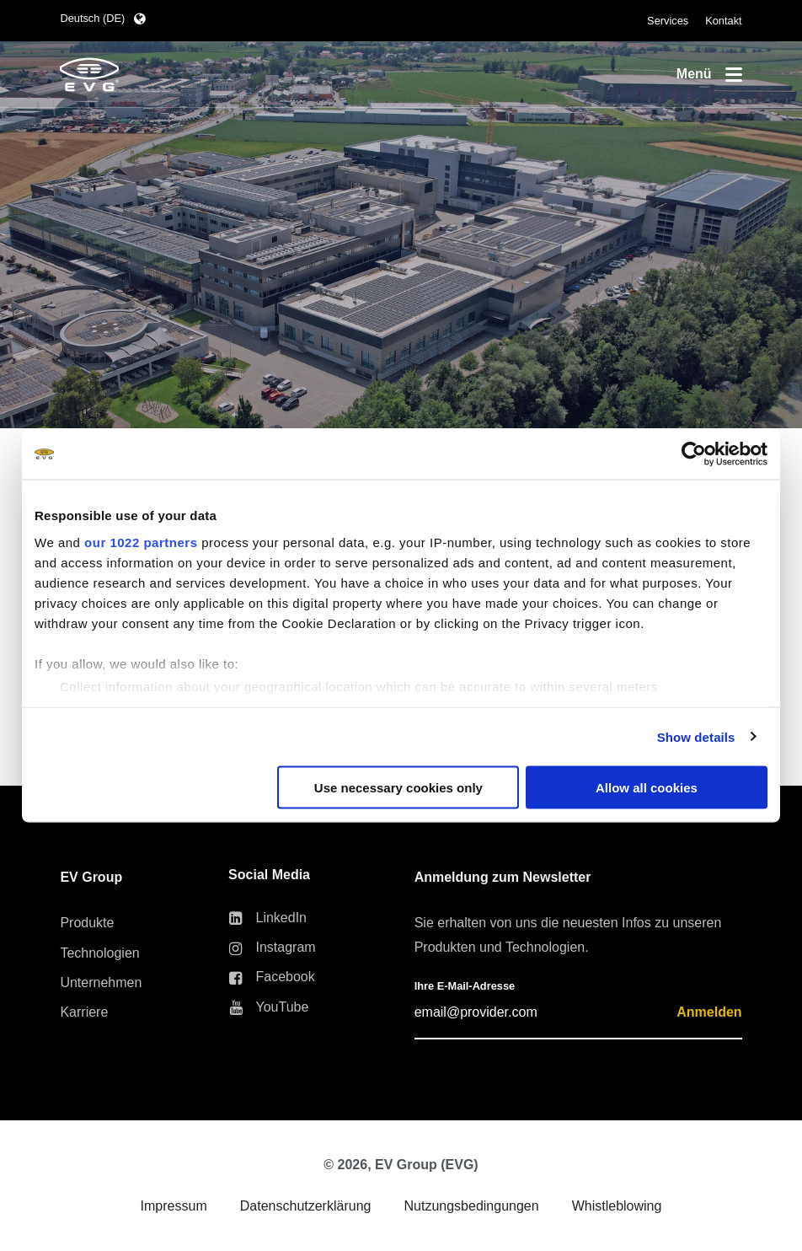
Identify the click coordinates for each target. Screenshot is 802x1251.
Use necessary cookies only (398, 788)
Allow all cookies (647, 788)
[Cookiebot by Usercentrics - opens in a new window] (693, 454)
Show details (696, 736)
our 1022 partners (140, 541)
